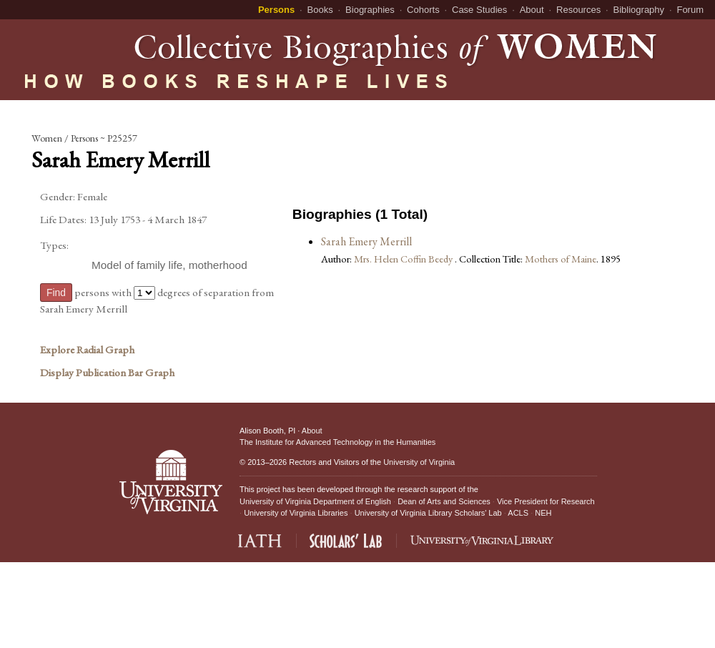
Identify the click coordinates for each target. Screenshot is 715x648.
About (532, 9)
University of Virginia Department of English (315, 501)
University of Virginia (419, 462)
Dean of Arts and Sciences (444, 501)
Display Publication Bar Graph (107, 372)
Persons (276, 9)
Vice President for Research (546, 501)
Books (320, 9)
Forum (690, 9)
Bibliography (639, 9)
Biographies (370, 9)
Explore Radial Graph (87, 350)
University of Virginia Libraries (295, 513)
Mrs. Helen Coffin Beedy (404, 258)
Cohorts (423, 9)
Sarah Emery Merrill (366, 241)
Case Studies (479, 9)
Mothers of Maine (560, 258)
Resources (578, 9)
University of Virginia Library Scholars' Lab (428, 513)
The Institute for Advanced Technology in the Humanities (337, 442)
